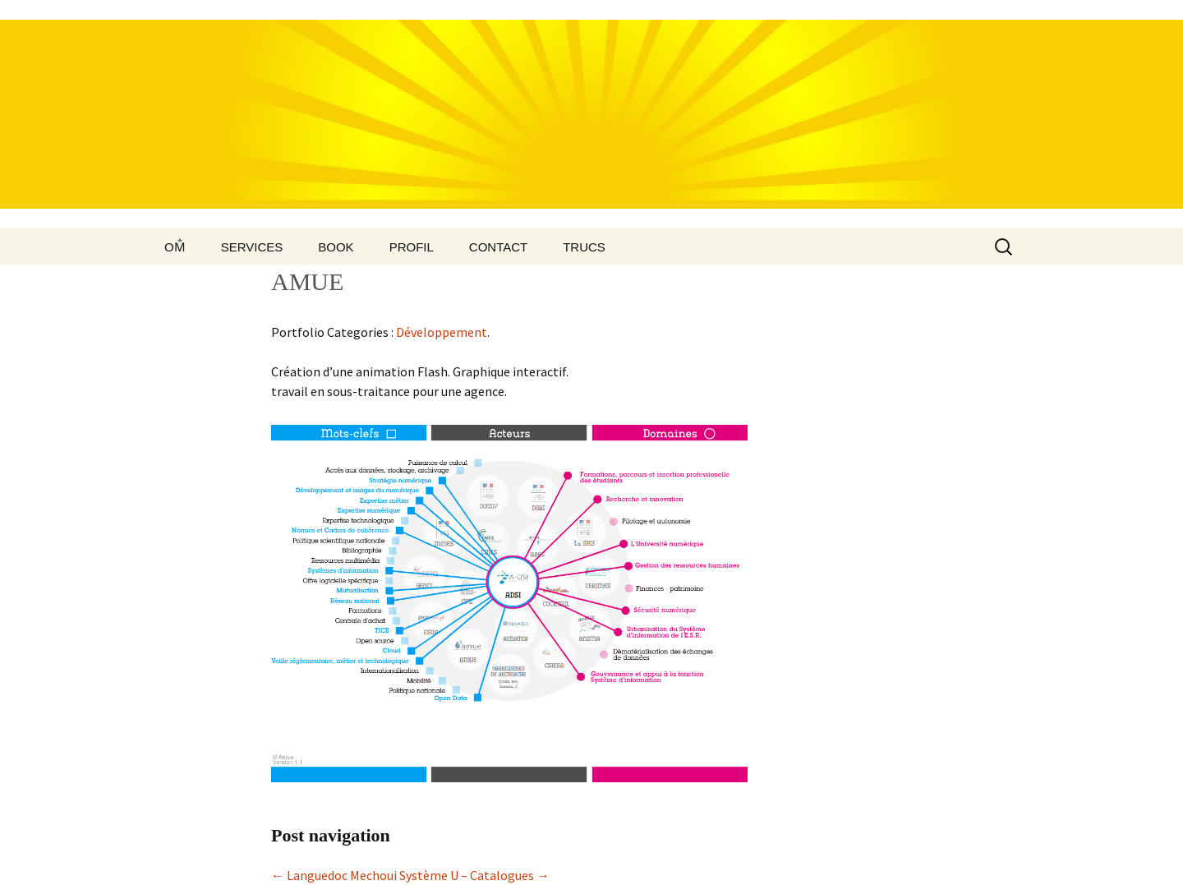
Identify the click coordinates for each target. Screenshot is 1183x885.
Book (335, 247)
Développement (441, 332)
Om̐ (175, 247)
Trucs (584, 247)
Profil (411, 247)
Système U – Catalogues (474, 875)
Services (252, 247)
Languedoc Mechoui (334, 875)
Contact (498, 247)
